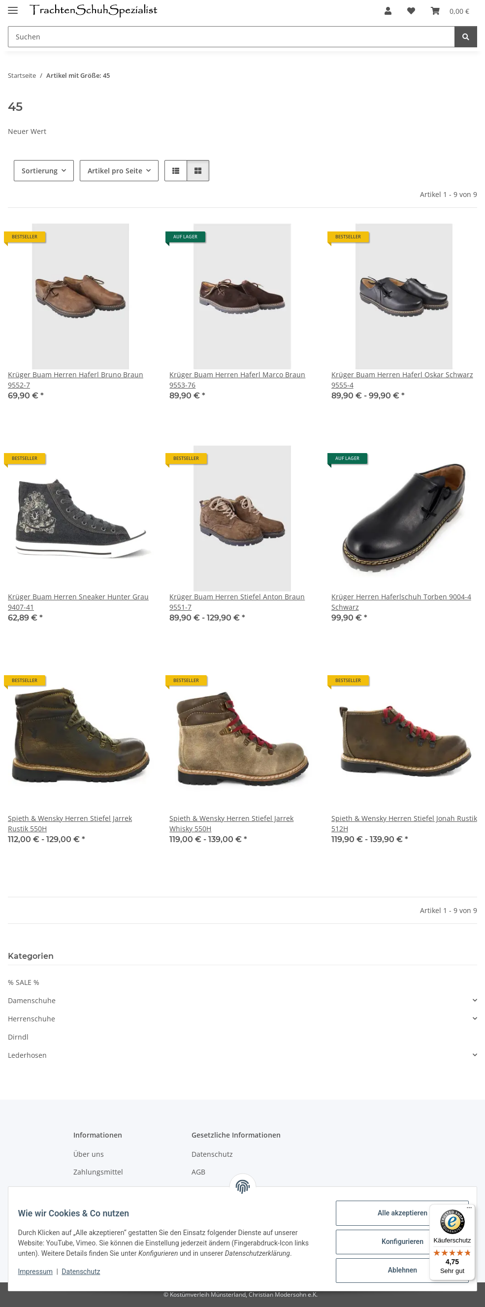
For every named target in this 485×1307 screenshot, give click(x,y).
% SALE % (23, 982)
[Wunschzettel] (411, 11)
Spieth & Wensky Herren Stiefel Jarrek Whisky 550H (231, 823)
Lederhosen (27, 1055)
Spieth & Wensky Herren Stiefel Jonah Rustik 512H (404, 823)
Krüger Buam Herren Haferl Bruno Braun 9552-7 (75, 380)
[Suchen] (231, 36)
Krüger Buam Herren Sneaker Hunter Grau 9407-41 (78, 602)
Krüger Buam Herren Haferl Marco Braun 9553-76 (237, 380)
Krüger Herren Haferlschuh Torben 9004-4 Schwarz (401, 602)
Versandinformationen (110, 1189)
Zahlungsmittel (98, 1171)
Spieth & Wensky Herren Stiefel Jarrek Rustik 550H (70, 823)
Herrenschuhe (31, 1018)
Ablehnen (396, 1270)
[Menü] (469, 1210)
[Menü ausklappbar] (13, 6)
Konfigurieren (396, 1241)
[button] (388, 11)
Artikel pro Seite (115, 170)
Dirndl (18, 1037)
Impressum (41, 1276)
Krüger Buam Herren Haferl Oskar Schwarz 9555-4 (402, 380)
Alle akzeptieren (396, 1213)
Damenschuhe (32, 1000)
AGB (198, 1171)
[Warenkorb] (450, 11)
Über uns (88, 1154)
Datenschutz (87, 1276)
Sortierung (40, 170)
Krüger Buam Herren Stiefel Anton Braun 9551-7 (237, 602)
